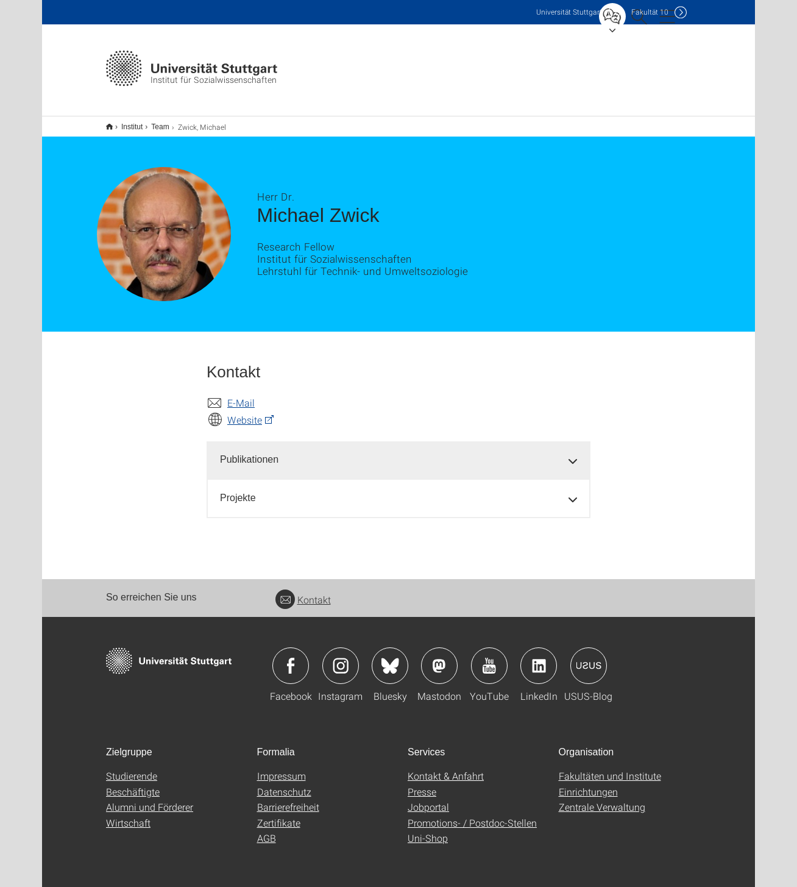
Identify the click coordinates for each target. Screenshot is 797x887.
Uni (569, 11)
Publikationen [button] (249, 451)
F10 (649, 11)
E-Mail (241, 394)
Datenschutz (284, 783)
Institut (125, 122)
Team (153, 122)
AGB (266, 830)
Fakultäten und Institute (610, 767)
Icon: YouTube (489, 657)
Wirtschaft (128, 814)
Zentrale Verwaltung (602, 799)
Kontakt (303, 591)
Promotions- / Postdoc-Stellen (472, 814)
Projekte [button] (238, 490)
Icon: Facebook (290, 657)
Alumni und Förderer (149, 799)
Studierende (131, 767)
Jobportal (428, 799)
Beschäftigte (133, 783)
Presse (422, 783)
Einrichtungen (588, 783)
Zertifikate (278, 814)
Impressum (281, 767)
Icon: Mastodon (439, 657)
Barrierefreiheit (288, 799)
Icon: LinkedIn (538, 657)
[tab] (398, 452)
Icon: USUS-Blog (588, 657)
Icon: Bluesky (390, 657)
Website (244, 411)
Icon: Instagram (340, 657)
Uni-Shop (428, 830)
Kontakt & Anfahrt (446, 767)
